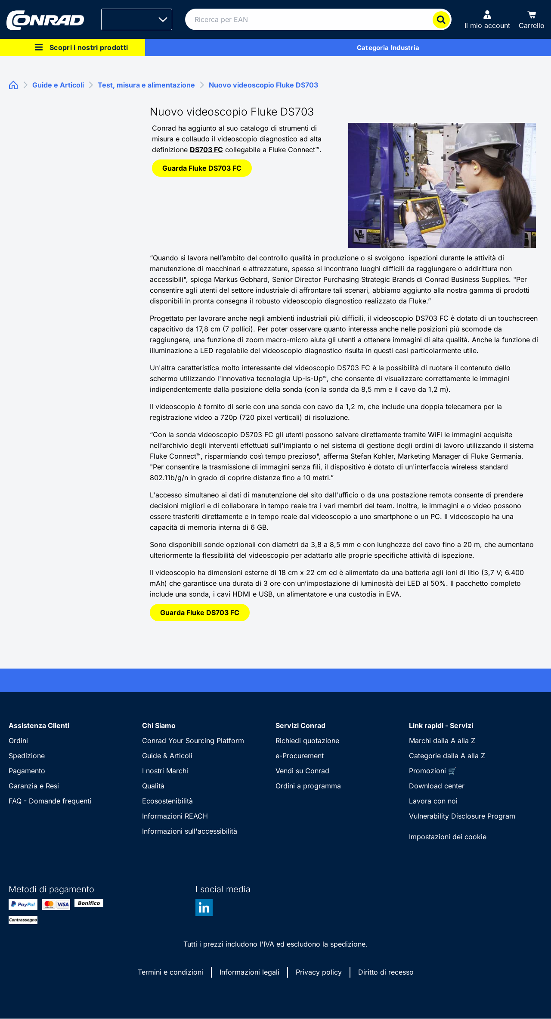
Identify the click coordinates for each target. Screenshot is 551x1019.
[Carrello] (532, 19)
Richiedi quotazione (307, 740)
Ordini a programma (308, 785)
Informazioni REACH (175, 816)
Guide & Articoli (167, 755)
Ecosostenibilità (167, 801)
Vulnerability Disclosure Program (462, 816)
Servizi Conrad (300, 725)
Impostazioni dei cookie (447, 836)
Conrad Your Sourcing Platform (193, 740)
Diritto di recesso (386, 972)
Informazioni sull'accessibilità (189, 831)
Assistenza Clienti (39, 725)
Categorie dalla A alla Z (447, 755)
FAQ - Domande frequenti (50, 801)
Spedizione (27, 755)
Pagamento (27, 770)
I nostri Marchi (165, 770)
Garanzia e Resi (34, 785)
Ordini (18, 740)
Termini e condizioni (170, 972)
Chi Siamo (159, 725)
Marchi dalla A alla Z (442, 740)
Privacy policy (319, 972)
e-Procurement (300, 755)
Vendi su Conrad (302, 770)
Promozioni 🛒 (433, 770)
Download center (436, 785)
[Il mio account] (487, 19)
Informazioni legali (249, 972)
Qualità (153, 785)
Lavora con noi (433, 801)
